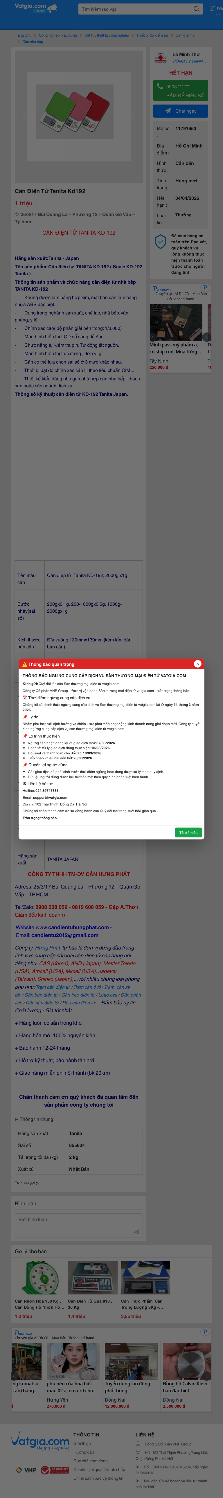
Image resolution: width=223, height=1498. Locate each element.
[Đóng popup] (198, 664)
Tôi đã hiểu (188, 832)
